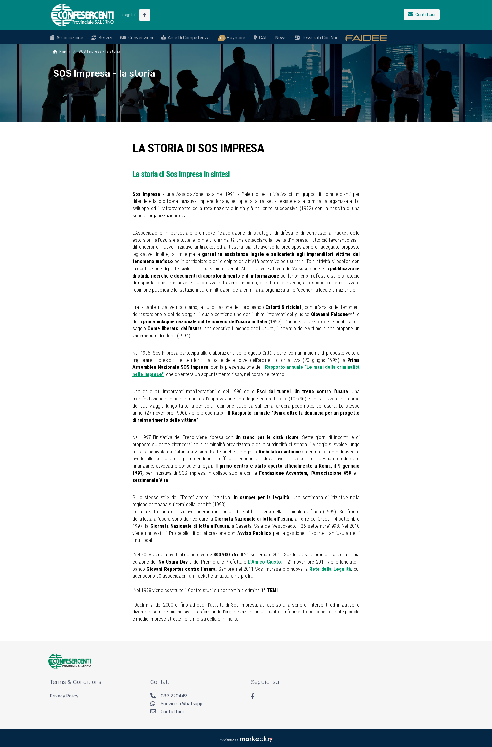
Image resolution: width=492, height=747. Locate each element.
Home (64, 52)
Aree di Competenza (185, 37)
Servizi (101, 37)
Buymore (231, 38)
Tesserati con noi (316, 37)
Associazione (66, 37)
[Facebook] (255, 697)
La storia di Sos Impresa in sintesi (181, 174)
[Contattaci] (422, 15)
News (280, 37)
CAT (260, 37)
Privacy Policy (64, 696)
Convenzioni (136, 37)
